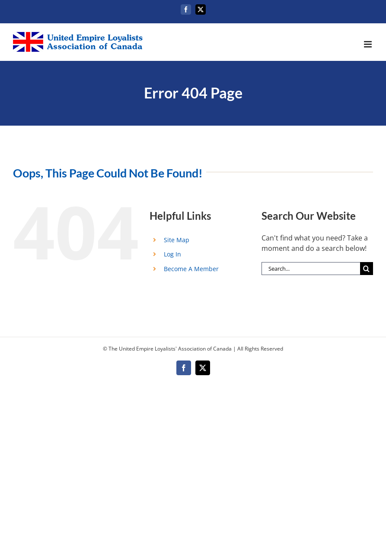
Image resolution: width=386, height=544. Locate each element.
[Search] (366, 268)
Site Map (176, 240)
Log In (172, 254)
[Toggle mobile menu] (368, 44)
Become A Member (191, 269)
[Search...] (311, 268)
